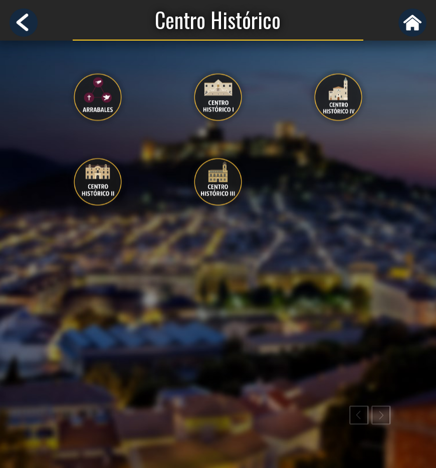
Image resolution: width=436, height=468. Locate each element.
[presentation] (97, 101)
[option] (98, 143)
